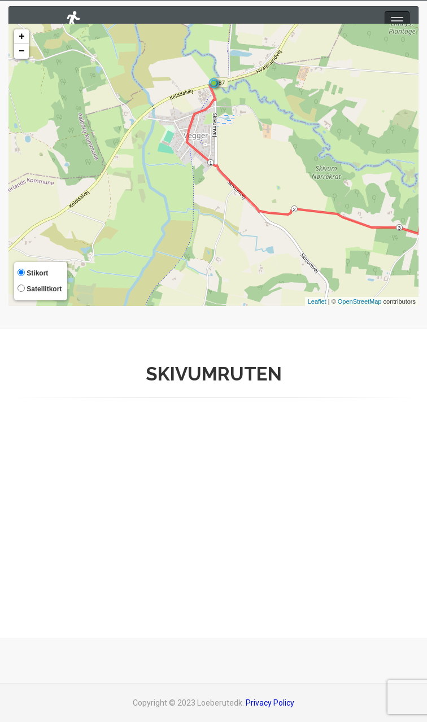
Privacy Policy (270, 702)
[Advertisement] (213, 508)
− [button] (22, 51)
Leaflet (317, 301)
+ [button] (22, 36)
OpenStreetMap (360, 301)
